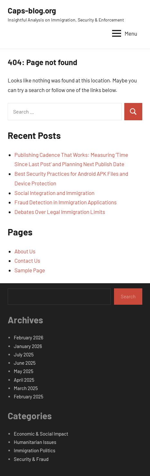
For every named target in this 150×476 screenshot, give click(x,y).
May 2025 (23, 371)
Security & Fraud (31, 459)
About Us (24, 251)
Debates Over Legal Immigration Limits (59, 211)
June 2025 (25, 363)
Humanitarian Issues (35, 442)
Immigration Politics (34, 450)
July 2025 (24, 354)
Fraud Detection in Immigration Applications (65, 202)
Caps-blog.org (32, 10)
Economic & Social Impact (41, 434)
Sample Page (29, 270)
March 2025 (26, 388)
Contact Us (27, 260)
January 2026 (28, 346)
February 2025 (28, 396)
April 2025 (24, 380)
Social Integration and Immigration (54, 193)
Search (128, 296)
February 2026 (28, 337)
